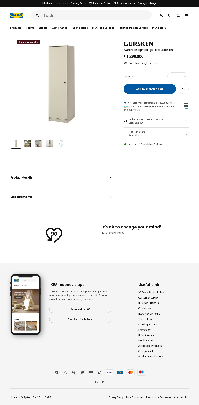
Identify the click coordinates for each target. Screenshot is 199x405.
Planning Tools (78, 3)
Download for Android (80, 319)
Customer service (148, 297)
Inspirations (62, 3)
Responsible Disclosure (158, 397)
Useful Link (148, 284)
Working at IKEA (147, 324)
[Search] (98, 16)
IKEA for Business (103, 27)
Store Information (126, 3)
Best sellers (80, 27)
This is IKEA (145, 319)
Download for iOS (80, 309)
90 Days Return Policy (151, 292)
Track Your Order (101, 3)
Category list (145, 351)
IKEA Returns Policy (112, 233)
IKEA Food (47, 3)
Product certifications (150, 356)
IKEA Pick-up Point (149, 313)
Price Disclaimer (134, 397)
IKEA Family (159, 27)
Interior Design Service (133, 27)
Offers (43, 27)
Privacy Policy (116, 397)
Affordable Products (150, 345)
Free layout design (147, 3)
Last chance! (60, 27)
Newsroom (144, 329)
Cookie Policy (181, 397)
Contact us (144, 308)
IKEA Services (146, 335)
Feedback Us (145, 340)
